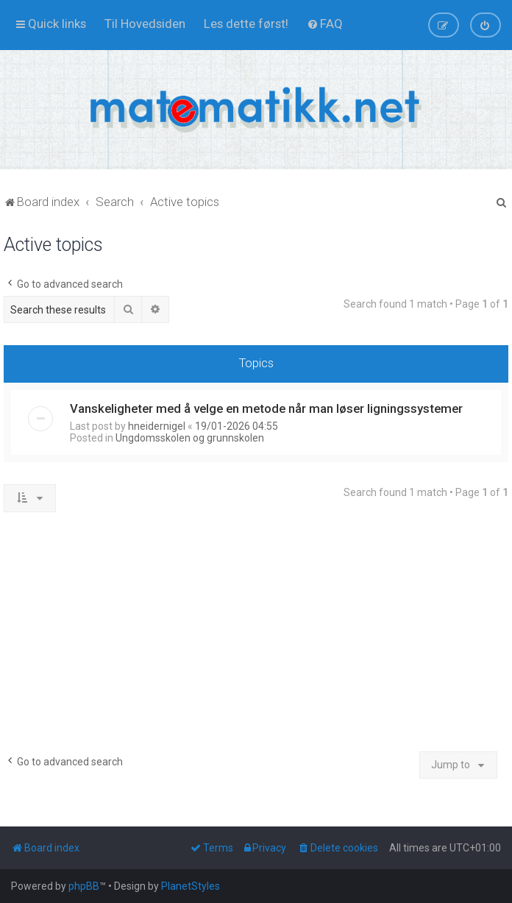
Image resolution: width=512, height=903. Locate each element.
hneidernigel (156, 426)
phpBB (83, 886)
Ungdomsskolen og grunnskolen (189, 438)
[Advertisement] (256, 637)
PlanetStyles (190, 886)
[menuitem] (145, 24)
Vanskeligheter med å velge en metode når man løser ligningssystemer (266, 408)
